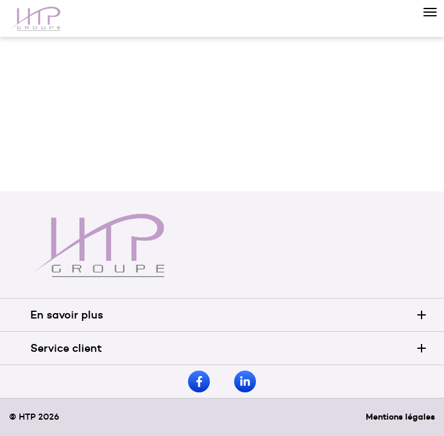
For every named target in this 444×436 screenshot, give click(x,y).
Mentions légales (400, 416)
